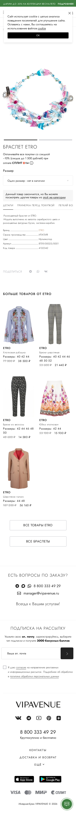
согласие (21, 667)
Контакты (38, 750)
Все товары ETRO (38, 525)
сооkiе (42, 28)
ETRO (41, 230)
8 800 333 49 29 (47, 586)
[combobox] (38, 180)
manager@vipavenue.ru (41, 593)
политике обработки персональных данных (34, 676)
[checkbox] (38, 672)
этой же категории (54, 197)
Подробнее (65, 3)
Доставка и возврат (38, 757)
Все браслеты (38, 541)
